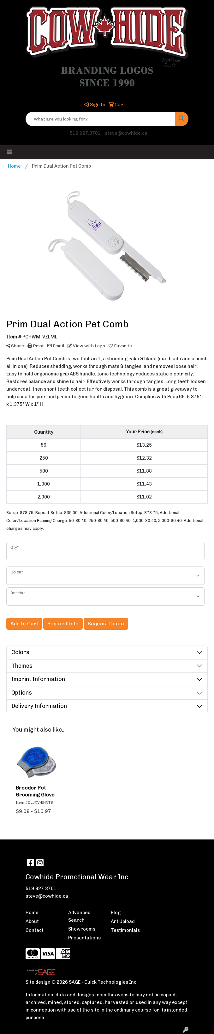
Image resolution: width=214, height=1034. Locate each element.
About (32, 921)
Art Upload (123, 921)
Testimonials (125, 930)
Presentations (84, 938)
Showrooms (81, 929)
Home (32, 912)
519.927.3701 (85, 133)
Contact (35, 930)
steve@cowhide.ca (126, 133)
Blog (116, 912)
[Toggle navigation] (9, 152)
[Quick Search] (100, 119)
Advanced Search (79, 916)
